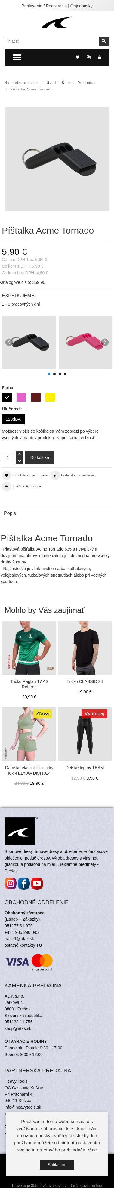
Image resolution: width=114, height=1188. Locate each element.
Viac (92, 1149)
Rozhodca (87, 82)
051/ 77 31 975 (18, 925)
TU (39, 945)
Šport (67, 82)
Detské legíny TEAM (85, 767)
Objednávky (81, 6)
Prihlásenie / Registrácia (44, 6)
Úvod (51, 82)
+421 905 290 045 (22, 932)
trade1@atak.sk (19, 938)
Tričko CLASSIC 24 (84, 681)
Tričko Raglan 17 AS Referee (29, 684)
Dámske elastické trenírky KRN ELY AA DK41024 (29, 770)
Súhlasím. (57, 1164)
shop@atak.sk (18, 1028)
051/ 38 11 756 (18, 1021)
